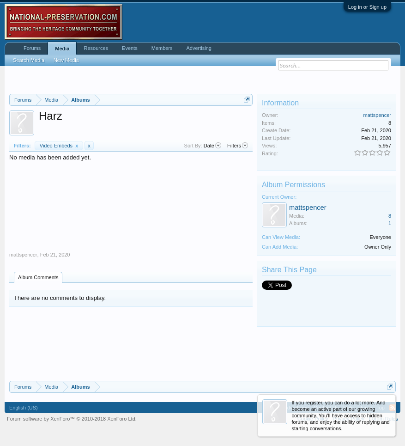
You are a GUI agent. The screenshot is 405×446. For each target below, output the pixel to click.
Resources (96, 48)
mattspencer (23, 254)
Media (62, 48)
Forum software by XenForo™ (72, 419)
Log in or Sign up (367, 7)
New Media (66, 60)
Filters (237, 145)
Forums (32, 48)
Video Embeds (59, 145)
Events (130, 48)
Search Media (28, 60)
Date (212, 145)
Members (162, 48)
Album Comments (38, 277)
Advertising (199, 48)
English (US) (23, 407)
